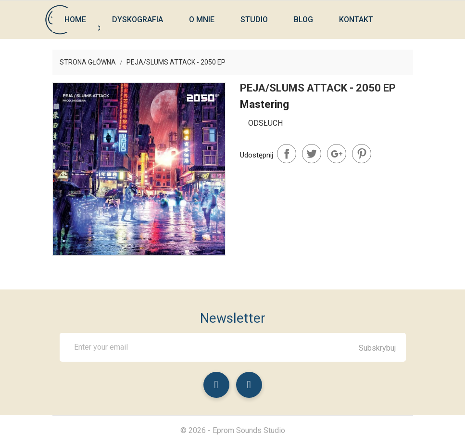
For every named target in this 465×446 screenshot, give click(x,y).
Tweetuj (311, 153)
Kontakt (356, 19)
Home (75, 19)
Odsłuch (265, 123)
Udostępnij (286, 153)
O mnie (201, 19)
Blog (303, 19)
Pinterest (361, 153)
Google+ (336, 153)
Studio (254, 19)
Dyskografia (137, 19)
